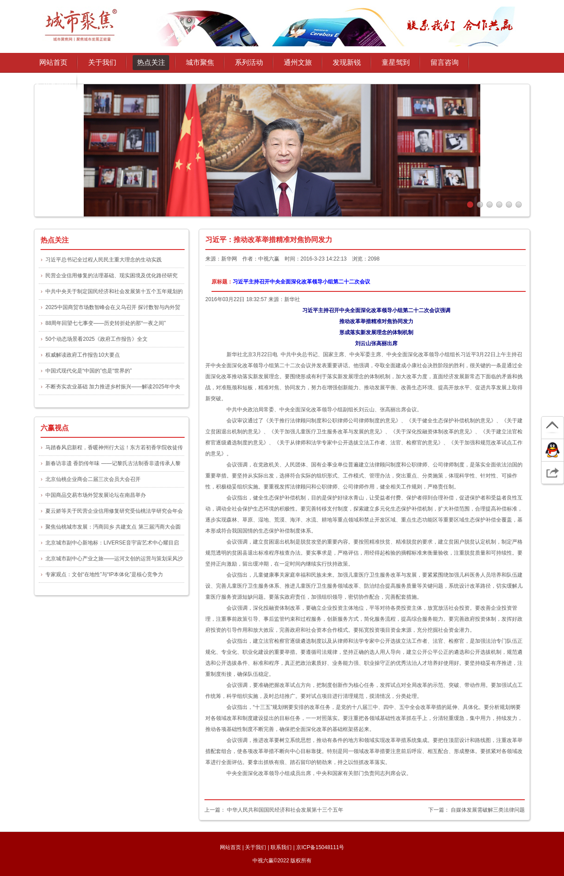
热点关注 (151, 62)
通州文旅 (298, 62)
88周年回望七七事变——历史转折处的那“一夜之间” (105, 323)
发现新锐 (347, 62)
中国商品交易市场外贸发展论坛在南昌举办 (95, 495)
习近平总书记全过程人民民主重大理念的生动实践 (103, 260)
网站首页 (53, 62)
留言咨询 (444, 62)
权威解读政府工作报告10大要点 (82, 355)
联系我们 (281, 847)
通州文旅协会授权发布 (53, 85)
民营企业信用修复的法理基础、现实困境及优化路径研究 (111, 275)
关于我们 (255, 847)
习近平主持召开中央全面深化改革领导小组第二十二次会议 (301, 282)
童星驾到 (396, 62)
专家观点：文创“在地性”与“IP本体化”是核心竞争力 (104, 574)
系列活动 (249, 62)
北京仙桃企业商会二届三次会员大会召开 (93, 479)
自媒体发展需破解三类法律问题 (488, 810)
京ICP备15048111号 (320, 847)
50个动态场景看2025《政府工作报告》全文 (96, 339)
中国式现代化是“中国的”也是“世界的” (88, 371)
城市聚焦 (200, 62)
